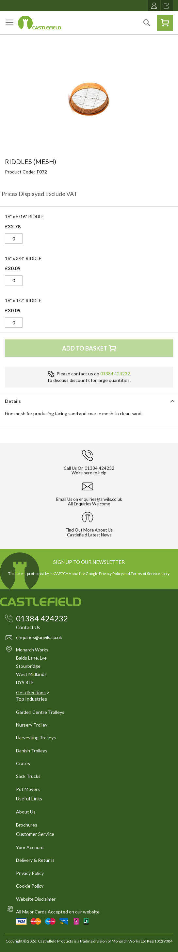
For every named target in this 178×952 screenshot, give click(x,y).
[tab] (89, 400)
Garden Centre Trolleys (40, 712)
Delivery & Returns (35, 860)
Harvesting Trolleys (36, 737)
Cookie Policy (29, 886)
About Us (26, 811)
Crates (23, 763)
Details (13, 401)
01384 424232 (115, 373)
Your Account (30, 847)
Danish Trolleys (31, 750)
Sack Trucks (28, 776)
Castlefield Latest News (89, 534)
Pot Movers (28, 789)
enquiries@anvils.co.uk (100, 499)
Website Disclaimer (36, 899)
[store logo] (39, 22)
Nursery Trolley (31, 725)
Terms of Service (145, 573)
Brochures (26, 825)
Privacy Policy (111, 573)
